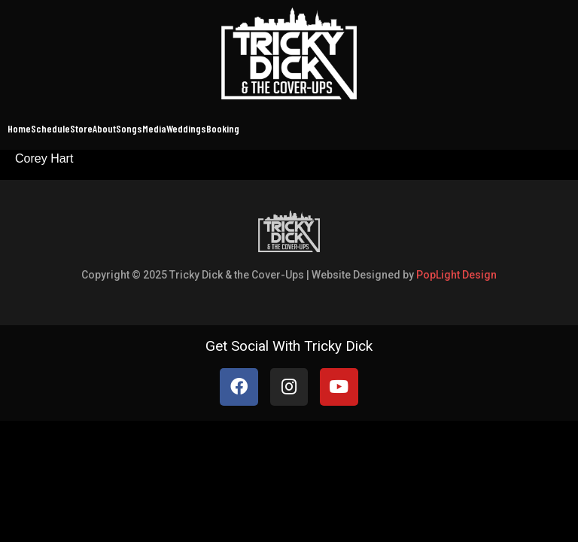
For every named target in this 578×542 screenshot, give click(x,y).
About (104, 128)
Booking (222, 128)
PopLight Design (456, 275)
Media (154, 128)
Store (81, 128)
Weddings (186, 128)
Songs (129, 128)
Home (19, 128)
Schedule (50, 128)
